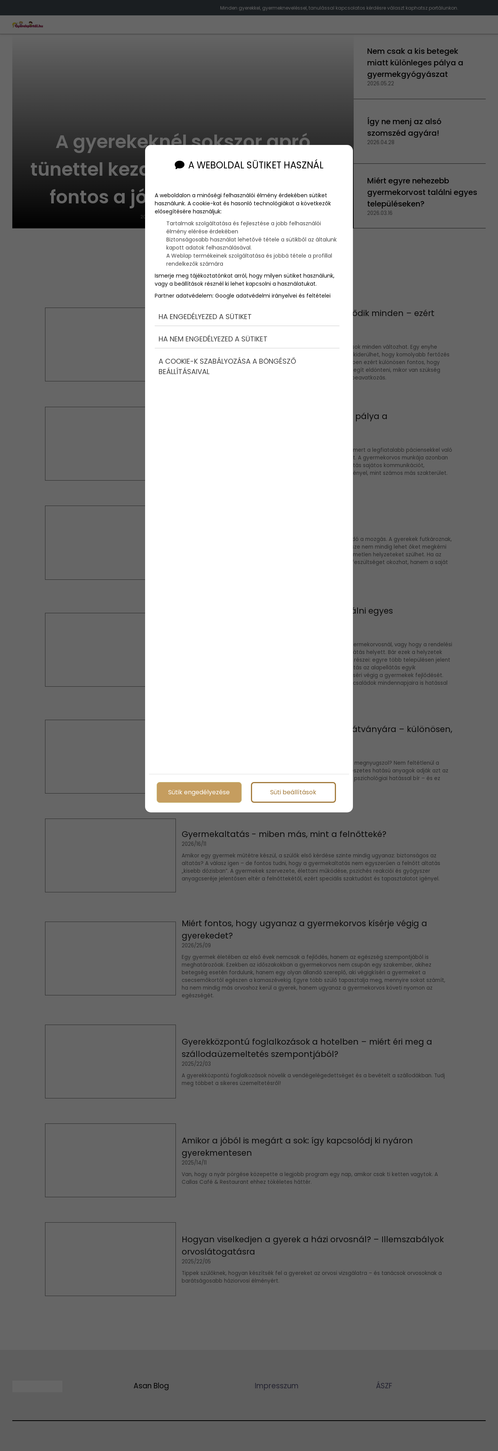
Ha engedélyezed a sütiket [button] (205, 305)
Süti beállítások (293, 790)
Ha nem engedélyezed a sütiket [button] (213, 328)
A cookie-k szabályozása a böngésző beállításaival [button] (227, 356)
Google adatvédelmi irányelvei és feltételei (273, 284)
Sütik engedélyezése (199, 790)
